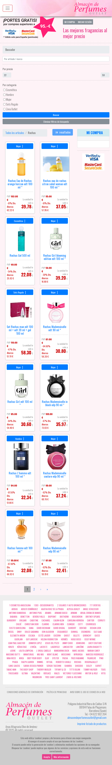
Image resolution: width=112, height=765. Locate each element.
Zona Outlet (11, 109)
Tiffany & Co (60, 669)
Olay (47, 658)
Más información (61, 757)
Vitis (103, 673)
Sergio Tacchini (54, 665)
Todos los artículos (14, 133)
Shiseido (79, 665)
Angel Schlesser (91, 609)
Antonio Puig (35, 613)
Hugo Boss (76, 639)
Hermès (64, 639)
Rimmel (40, 662)
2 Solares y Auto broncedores (71, 605)
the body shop (26, 669)
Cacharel (46, 620)
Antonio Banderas (17, 613)
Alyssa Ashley (73, 609)
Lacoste (43, 647)
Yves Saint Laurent (54, 677)
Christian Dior (32, 624)
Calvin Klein (58, 620)
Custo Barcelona (17, 628)
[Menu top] (7, 8)
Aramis (48, 613)
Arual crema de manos (90, 613)
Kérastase (22, 647)
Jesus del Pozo (52, 643)
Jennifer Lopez (35, 643)
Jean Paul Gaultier (16, 643)
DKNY (19, 631)
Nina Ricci (11, 658)
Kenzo (11, 647)
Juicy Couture (95, 643)
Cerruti (101, 620)
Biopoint (52, 616)
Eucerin (57, 635)
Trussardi (13, 673)
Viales (57, 673)
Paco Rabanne (77, 658)
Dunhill (74, 631)
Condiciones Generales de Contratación (25, 692)
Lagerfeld (55, 647)
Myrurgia (78, 654)
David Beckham (43, 628)
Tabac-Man (11, 669)
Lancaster (68, 647)
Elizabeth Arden (17, 635)
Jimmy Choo (67, 643)
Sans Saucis (14, 665)
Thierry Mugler (44, 669)
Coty (80, 624)
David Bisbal (59, 628)
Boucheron (77, 616)
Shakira (68, 665)
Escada (31, 635)
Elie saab (98, 631)
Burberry (11, 620)
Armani (74, 613)
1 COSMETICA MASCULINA (20, 605)
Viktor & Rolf (91, 673)
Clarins (45, 624)
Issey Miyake (89, 639)
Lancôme (80, 647)
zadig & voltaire (74, 677)
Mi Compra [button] (69, 22)
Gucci (97, 635)
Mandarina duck (61, 650)
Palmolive (91, 658)
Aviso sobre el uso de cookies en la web (87, 692)
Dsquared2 (62, 631)
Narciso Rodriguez (95, 654)
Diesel (11, 631)
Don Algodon (48, 631)
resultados (63, 132)
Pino (101, 658)
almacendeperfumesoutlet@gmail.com (86, 718)
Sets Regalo (12, 104)
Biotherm (64, 616)
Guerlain (18, 639)
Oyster (55, 658)
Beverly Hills (39, 616)
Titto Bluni (74, 669)
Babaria (13, 616)
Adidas (15, 609)
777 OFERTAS (95, 605)
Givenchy (87, 635)
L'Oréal (33, 647)
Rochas (77, 662)
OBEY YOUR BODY (34, 658)
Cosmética (11, 90)
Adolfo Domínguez (29, 609)
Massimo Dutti (13, 654)
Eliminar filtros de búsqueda (56, 121)
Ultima (25, 673)
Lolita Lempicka (26, 650)
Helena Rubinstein (49, 639)
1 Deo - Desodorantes (44, 605)
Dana (31, 628)
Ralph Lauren (27, 662)
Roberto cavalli (63, 662)
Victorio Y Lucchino (72, 673)
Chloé (18, 624)
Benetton (25, 616)
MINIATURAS (28, 654)
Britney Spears (93, 616)
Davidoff (72, 628)
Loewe (13, 650)
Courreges (91, 624)
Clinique (71, 624)
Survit (98, 665)
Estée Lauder (44, 635)
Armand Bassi (61, 613)
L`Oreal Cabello (43, 650)
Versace (47, 673)
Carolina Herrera (75, 620)
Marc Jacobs (78, 650)
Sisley (89, 665)
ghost (67, 635)
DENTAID (82, 628)
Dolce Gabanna (32, 631)
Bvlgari (23, 620)
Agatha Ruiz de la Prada (52, 609)
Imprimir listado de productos (91, 724)
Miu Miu (40, 654)
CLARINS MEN (58, 624)
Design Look (95, 628)
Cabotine (34, 620)
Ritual (50, 662)
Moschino (65, 654)
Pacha (65, 658)
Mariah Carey (94, 650)
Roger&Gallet (91, 662)
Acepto (47, 757)
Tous (103, 669)
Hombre (10, 94)
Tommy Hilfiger (90, 669)
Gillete (76, 635)
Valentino (35, 673)
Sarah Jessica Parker (33, 665)
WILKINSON (37, 677)
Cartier (90, 620)
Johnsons (80, 643)
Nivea (21, 658)
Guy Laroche (32, 639)
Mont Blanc (52, 654)
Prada (15, 662)
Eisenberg (85, 631)
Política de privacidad (57, 692)
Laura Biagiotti (94, 647)
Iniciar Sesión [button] (84, 22)
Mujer (9, 99)
